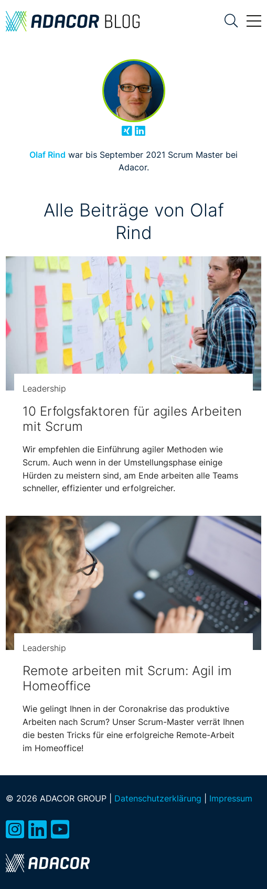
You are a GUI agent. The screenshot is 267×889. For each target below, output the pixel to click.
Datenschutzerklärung (157, 798)
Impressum (230, 798)
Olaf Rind (47, 154)
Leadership (44, 388)
